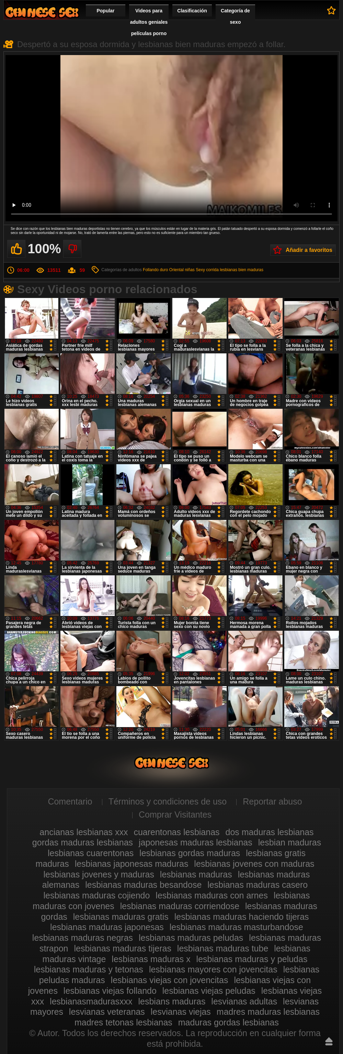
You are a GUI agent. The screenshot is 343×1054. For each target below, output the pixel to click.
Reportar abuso (272, 801)
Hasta (329, 1041)
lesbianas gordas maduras (189, 853)
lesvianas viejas (181, 1011)
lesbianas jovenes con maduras (254, 864)
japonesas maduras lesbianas (195, 842)
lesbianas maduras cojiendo (96, 895)
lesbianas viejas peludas (208, 991)
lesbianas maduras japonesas (107, 927)
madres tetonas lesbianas (123, 1022)
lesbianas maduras (196, 874)
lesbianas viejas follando (110, 991)
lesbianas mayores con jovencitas (213, 969)
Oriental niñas (182, 269)
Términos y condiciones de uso (167, 801)
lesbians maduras (171, 1001)
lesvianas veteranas (107, 1011)
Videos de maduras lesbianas (41, 12)
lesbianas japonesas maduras (131, 864)
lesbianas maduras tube (222, 948)
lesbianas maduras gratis (121, 917)
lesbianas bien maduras (241, 269)
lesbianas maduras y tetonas (88, 969)
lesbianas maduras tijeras (122, 948)
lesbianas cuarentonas (91, 853)
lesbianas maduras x (151, 959)
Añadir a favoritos (309, 250)
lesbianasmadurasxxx (91, 1001)
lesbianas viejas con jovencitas (169, 980)
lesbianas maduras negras (82, 938)
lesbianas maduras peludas (191, 938)
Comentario (70, 801)
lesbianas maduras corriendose (179, 906)
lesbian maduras (289, 842)
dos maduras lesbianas (270, 832)
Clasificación (192, 10)
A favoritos (331, 10)
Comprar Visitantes (175, 814)
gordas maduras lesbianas (82, 842)
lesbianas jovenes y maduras (99, 874)
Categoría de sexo (235, 16)
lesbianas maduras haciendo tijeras (241, 917)
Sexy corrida (207, 269)
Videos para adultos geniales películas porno (149, 22)
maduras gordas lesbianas (228, 1022)
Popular (105, 10)
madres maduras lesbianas (268, 1011)
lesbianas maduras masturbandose (236, 927)
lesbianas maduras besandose (143, 885)
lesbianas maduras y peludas (252, 959)
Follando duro (155, 269)
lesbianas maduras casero (257, 885)
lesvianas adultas (244, 1001)
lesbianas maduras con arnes (212, 895)
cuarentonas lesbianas (176, 832)
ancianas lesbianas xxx (83, 832)
